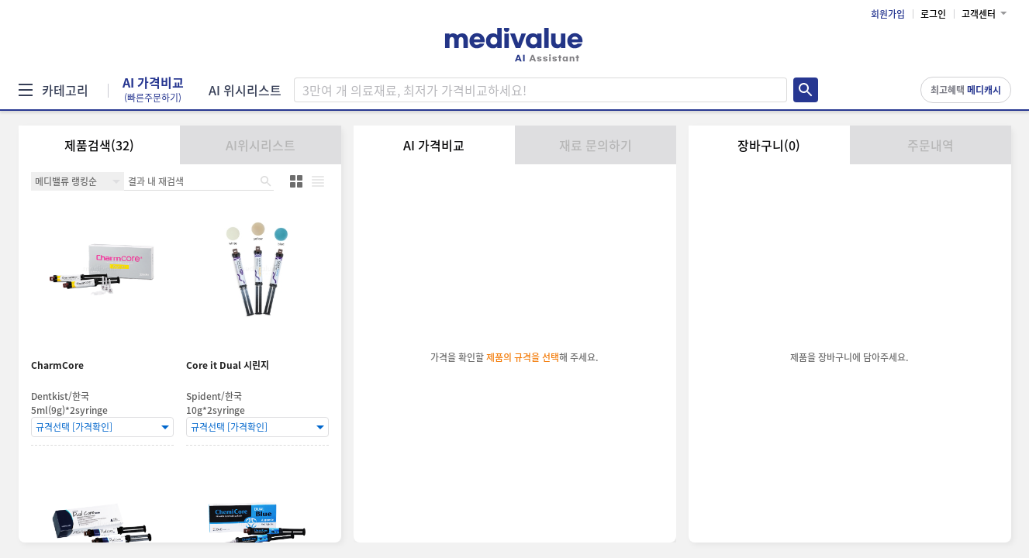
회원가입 (888, 14)
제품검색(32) (99, 145)
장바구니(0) (768, 145)
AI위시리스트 (260, 145)
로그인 (933, 14)
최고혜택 (966, 90)
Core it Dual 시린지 (227, 365)
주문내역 (930, 145)
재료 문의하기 (595, 145)
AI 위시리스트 (245, 90)
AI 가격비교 (153, 90)
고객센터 (979, 14)
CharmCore (57, 365)
